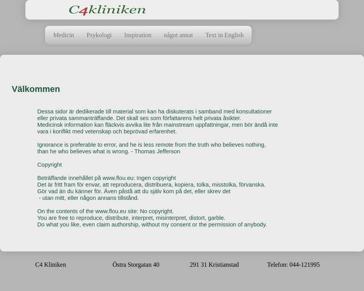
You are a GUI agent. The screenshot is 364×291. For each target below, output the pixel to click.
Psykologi (99, 35)
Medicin (63, 35)
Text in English (224, 35)
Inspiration (137, 35)
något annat (178, 35)
